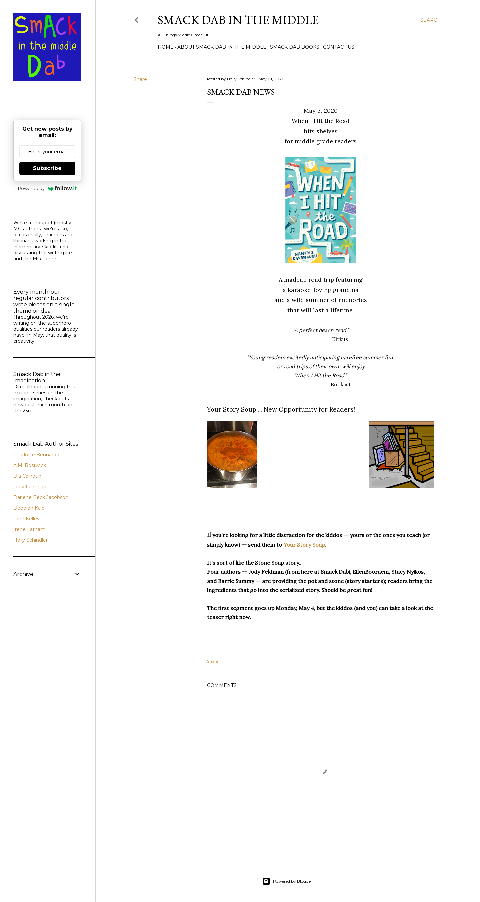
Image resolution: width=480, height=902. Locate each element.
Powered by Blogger (287, 881)
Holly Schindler (30, 540)
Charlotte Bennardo (36, 455)
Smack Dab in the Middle (238, 20)
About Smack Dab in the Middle (221, 47)
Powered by (47, 188)
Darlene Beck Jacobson (40, 497)
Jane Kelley (26, 519)
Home (166, 47)
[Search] (430, 20)
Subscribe (47, 168)
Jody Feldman (29, 487)
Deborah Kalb (29, 508)
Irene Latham (29, 529)
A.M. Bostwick (29, 465)
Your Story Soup (304, 544)
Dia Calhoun (27, 476)
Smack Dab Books (294, 47)
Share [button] (140, 79)
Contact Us (338, 47)
